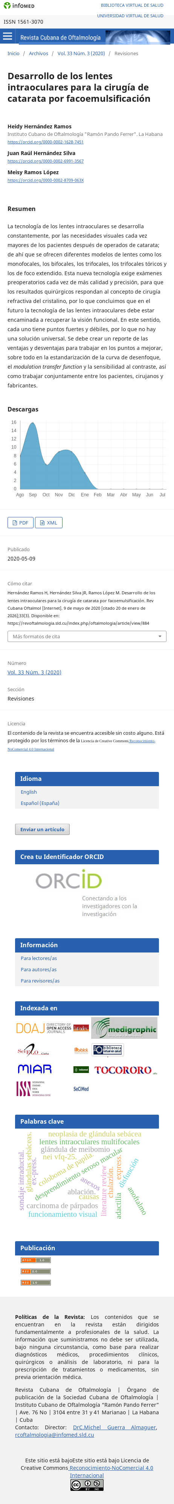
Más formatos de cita (36, 636)
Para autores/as (38, 969)
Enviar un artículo (42, 829)
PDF (23, 522)
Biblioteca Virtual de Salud (132, 5)
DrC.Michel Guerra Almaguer (114, 1427)
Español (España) (40, 803)
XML (51, 522)
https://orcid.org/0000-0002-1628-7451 (46, 142)
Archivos (38, 53)
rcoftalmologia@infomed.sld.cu (54, 1434)
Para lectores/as (39, 958)
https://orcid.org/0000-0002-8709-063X (46, 180)
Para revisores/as (40, 980)
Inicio (14, 53)
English (29, 791)
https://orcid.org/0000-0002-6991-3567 (46, 161)
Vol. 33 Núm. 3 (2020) (81, 53)
